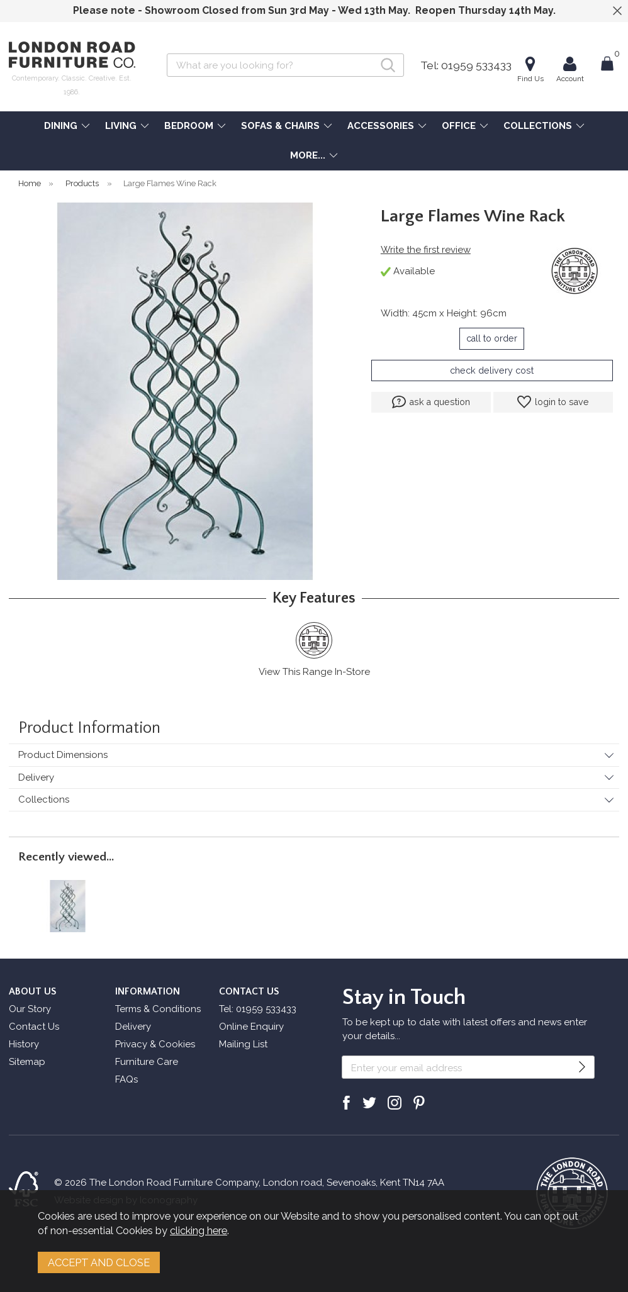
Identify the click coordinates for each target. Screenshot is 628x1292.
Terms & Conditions (158, 1009)
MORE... (307, 155)
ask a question (431, 402)
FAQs (126, 1079)
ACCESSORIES (380, 125)
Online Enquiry (251, 1026)
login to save (553, 402)
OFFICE (459, 125)
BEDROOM (188, 125)
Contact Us (34, 1026)
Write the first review (426, 249)
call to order (491, 338)
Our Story (30, 1009)
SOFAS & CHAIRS (280, 125)
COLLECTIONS (537, 125)
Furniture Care (146, 1061)
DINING (60, 125)
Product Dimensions (63, 754)
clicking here (198, 1230)
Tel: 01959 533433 (466, 65)
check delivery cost (492, 370)
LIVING (121, 125)
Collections (43, 799)
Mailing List (243, 1044)
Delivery (36, 777)
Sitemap (27, 1061)
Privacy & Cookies (155, 1044)
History (24, 1044)
